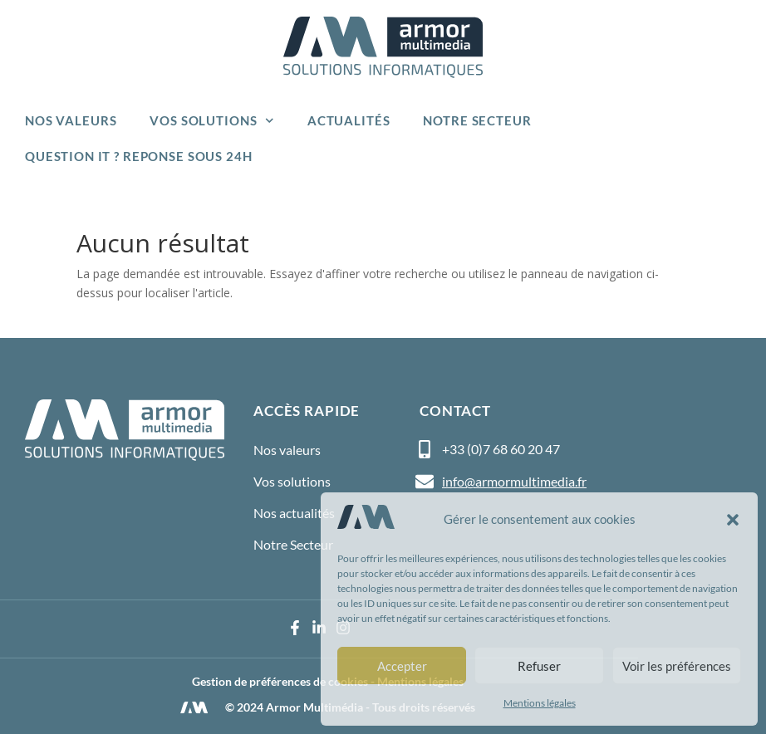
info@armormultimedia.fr (514, 481)
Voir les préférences (676, 665)
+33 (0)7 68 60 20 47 (501, 449)
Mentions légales (539, 703)
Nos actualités (294, 513)
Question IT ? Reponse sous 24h (139, 156)
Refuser (539, 665)
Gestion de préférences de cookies (280, 681)
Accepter (402, 665)
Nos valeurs (70, 120)
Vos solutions (212, 121)
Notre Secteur (477, 120)
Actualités (348, 120)
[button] (732, 519)
